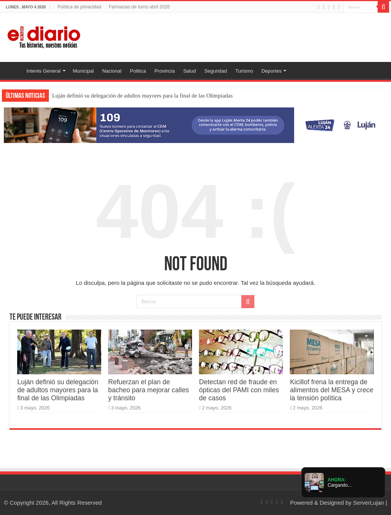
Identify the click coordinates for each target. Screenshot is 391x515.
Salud (189, 71)
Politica (138, 71)
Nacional (112, 71)
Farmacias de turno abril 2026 (139, 7)
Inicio (12, 70)
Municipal (83, 71)
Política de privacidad (79, 7)
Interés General (43, 71)
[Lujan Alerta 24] (195, 125)
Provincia (164, 71)
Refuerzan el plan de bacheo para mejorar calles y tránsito (148, 390)
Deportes (272, 71)
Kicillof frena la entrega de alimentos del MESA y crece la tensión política (331, 390)
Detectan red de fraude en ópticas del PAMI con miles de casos (239, 390)
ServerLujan (368, 502)
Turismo (244, 71)
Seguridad (215, 71)
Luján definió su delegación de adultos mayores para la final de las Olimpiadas (142, 96)
